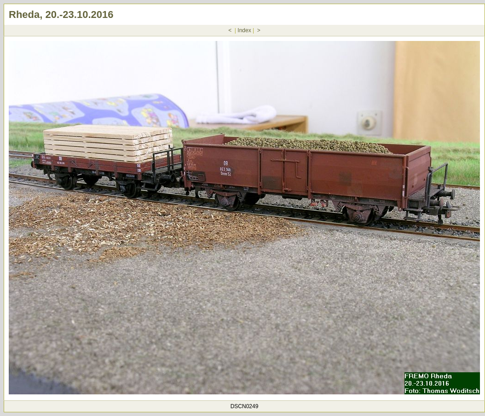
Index (244, 30)
